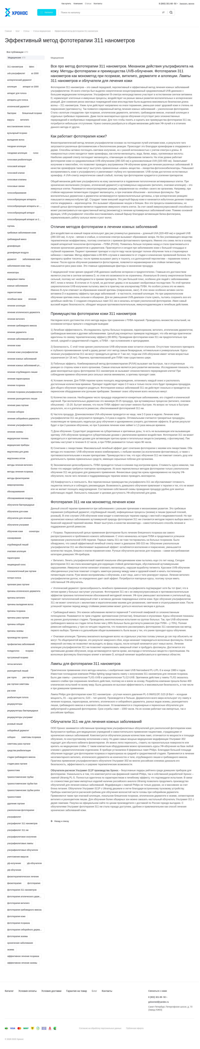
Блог (94, 991)
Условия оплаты (27, 991)
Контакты (107, 991)
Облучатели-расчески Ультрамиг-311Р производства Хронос (85, 770)
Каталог (9, 991)
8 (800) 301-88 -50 (167, 3)
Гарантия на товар (76, 991)
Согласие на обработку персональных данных (100, 1028)
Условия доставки (51, 991)
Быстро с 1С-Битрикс (178, 1028)
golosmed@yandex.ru (158, 1002)
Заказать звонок (187, 4)
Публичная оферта (135, 1028)
